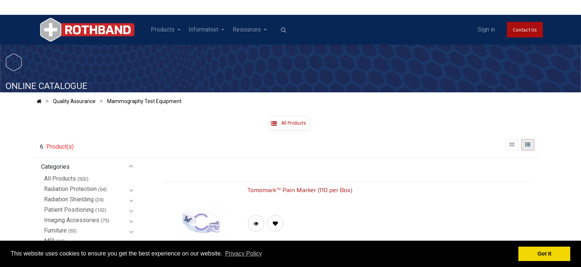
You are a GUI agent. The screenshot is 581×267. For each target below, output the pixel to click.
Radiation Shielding (69, 199)
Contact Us (525, 29)
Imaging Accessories (71, 220)
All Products (60, 178)
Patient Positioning (69, 209)
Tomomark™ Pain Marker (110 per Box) (299, 190)
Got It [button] (544, 254)
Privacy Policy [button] (243, 253)
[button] (275, 223)
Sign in (486, 29)
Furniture (55, 230)
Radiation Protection (70, 188)
